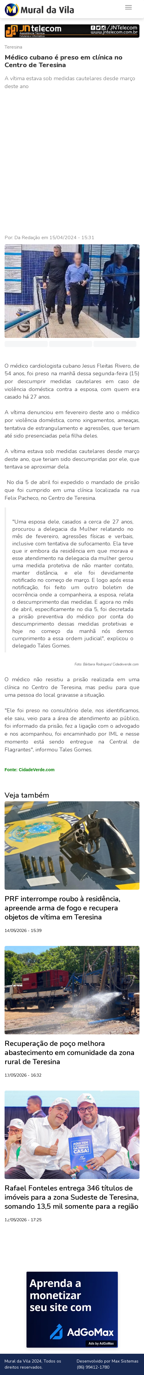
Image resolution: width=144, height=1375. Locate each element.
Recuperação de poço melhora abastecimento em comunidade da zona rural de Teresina (70, 1053)
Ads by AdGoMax (101, 1343)
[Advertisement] (72, 162)
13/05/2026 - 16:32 (23, 1075)
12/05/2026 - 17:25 (23, 1220)
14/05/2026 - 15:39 (23, 931)
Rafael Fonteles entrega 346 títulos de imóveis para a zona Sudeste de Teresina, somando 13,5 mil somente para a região (72, 1197)
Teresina (13, 47)
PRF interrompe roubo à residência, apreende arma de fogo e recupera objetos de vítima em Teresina (62, 908)
